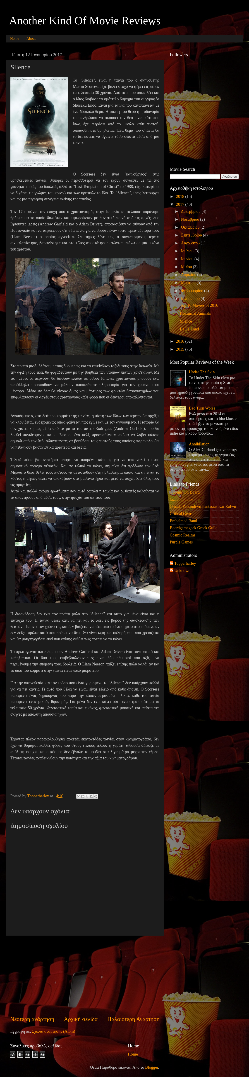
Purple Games (181, 542)
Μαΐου (187, 267)
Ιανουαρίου (191, 298)
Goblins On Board (185, 492)
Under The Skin (202, 372)
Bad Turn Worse (202, 408)
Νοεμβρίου (190, 219)
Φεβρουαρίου (192, 290)
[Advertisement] (85, 975)
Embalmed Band (183, 521)
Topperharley (185, 563)
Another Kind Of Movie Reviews (84, 20)
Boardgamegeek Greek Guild (194, 528)
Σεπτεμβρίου (192, 235)
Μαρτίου (188, 282)
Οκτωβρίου (191, 227)
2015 (180, 349)
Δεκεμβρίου (191, 211)
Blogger (151, 1067)
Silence (186, 321)
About (31, 38)
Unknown (182, 570)
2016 (180, 341)
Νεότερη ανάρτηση (32, 1019)
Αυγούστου (191, 243)
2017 (180, 204)
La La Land (189, 329)
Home (14, 38)
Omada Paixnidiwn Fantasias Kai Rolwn (203, 506)
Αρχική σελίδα (81, 1019)
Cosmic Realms (183, 535)
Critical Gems (181, 513)
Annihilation (199, 444)
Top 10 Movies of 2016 (199, 305)
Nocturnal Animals (195, 313)
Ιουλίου (187, 251)
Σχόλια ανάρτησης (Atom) (53, 1031)
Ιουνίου (187, 259)
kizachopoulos (181, 499)
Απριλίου (189, 274)
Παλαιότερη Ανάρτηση (133, 1019)
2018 (180, 196)
